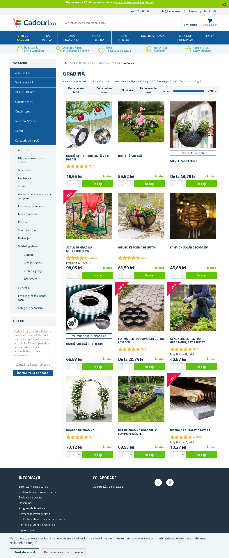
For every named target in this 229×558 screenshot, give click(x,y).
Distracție (24, 238)
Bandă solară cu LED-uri (84, 344)
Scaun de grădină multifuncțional (79, 249)
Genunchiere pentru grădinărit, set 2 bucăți (187, 340)
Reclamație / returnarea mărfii (37, 492)
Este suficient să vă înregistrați (134, 2)
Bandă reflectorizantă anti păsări (87, 157)
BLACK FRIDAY (24, 92)
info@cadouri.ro (170, 11)
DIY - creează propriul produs (31, 160)
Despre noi (25, 503)
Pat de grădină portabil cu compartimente (138, 432)
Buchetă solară (130, 156)
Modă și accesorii (28, 214)
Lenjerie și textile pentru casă (32, 298)
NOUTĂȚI (210, 35)
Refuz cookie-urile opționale (63, 552)
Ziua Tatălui (46, 37)
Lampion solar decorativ (189, 247)
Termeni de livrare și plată (34, 514)
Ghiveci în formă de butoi (137, 247)
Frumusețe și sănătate (32, 206)
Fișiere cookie (27, 530)
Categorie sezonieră (30, 308)
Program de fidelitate (32, 508)
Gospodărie (25, 170)
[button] (79, 184)
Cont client (190, 24)
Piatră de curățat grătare (190, 430)
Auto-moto (25, 150)
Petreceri (23, 222)
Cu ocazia (24, 288)
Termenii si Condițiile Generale (37, 524)
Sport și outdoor (28, 230)
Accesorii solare (33, 263)
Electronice (25, 178)
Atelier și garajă (33, 271)
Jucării (21, 186)
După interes (123, 37)
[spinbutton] (73, 184)
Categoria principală (185, 37)
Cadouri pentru (98, 37)
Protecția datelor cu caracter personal (42, 519)
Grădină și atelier (28, 246)
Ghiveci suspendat (183, 161)
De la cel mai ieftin (76, 90)
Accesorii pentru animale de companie (35, 196)
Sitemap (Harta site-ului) (34, 486)
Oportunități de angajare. (108, 486)
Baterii (19, 130)
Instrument (31, 279)
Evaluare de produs (30, 497)
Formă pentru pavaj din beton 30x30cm (141, 340)
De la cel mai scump (104, 90)
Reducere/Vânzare (151, 35)
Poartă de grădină (80, 430)
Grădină (28, 255)
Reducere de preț (148, 90)
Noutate (127, 90)
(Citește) (31, 542)
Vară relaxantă (71, 37)
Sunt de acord (24, 552)
